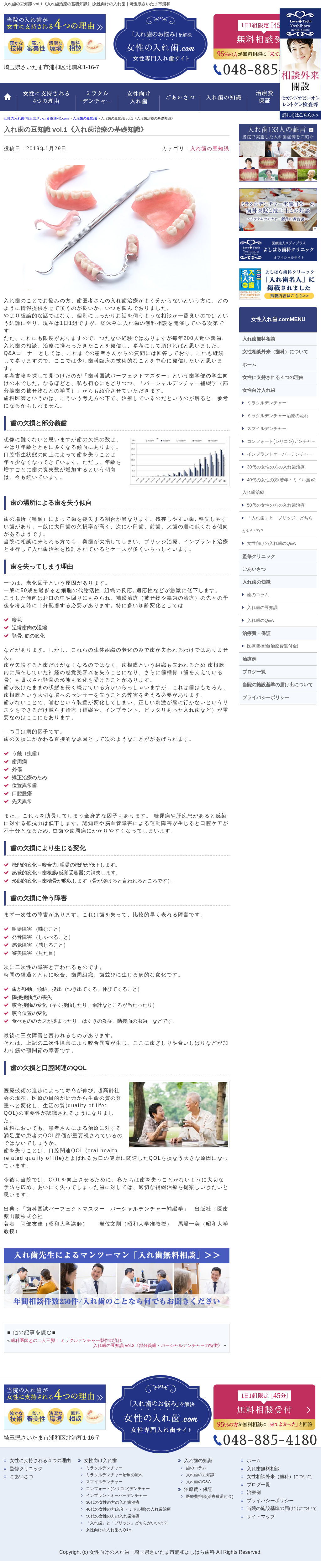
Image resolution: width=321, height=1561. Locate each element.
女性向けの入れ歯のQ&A (271, 543)
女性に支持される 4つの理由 (46, 100)
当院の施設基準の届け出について (277, 684)
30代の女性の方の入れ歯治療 (276, 466)
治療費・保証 (265, 100)
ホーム (10, 100)
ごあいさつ (180, 100)
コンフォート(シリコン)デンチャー (281, 441)
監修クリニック (300, 100)
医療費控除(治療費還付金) (272, 645)
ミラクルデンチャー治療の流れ (277, 415)
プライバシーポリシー (265, 697)
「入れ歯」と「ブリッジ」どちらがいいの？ (277, 524)
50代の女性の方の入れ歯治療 (276, 505)
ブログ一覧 (254, 671)
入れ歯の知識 (224, 100)
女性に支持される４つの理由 (272, 377)
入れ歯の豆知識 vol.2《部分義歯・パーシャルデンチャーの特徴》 (157, 1345)
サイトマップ (261, 1516)
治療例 (249, 659)
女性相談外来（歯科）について (275, 351)
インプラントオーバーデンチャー (280, 454)
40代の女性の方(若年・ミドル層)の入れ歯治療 (279, 486)
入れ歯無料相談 (258, 338)
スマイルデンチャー (267, 428)
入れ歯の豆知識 (209, 148)
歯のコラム (258, 594)
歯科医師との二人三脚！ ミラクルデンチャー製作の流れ (66, 1340)
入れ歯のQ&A (260, 620)
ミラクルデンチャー (97, 100)
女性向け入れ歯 (139, 100)
